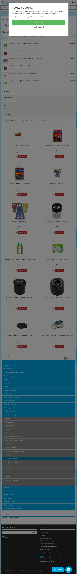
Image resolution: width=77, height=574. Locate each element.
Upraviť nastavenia (38, 27)
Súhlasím (38, 22)
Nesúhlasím (38, 31)
